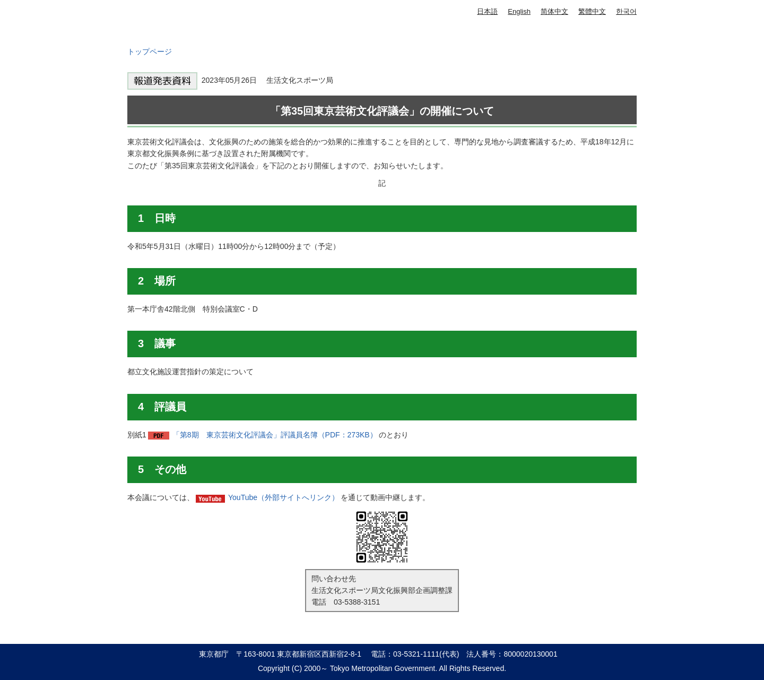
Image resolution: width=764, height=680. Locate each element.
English (519, 11)
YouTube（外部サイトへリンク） (283, 497)
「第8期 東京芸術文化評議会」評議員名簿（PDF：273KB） (274, 435)
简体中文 (554, 11)
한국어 (626, 11)
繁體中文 (592, 11)
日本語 (487, 11)
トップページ (149, 51)
